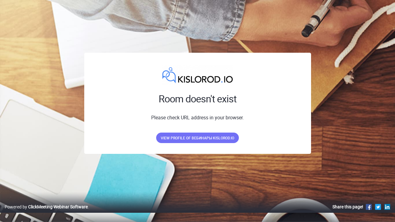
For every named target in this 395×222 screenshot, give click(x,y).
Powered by (46, 213)
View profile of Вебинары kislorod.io (197, 137)
